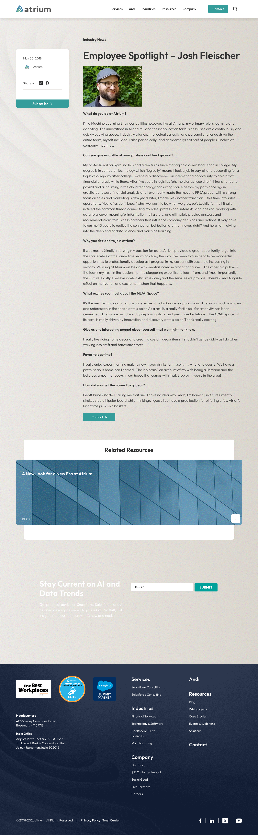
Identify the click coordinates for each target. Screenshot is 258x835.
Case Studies (198, 716)
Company (189, 9)
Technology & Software (147, 723)
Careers (137, 794)
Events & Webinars (202, 723)
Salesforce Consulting (146, 694)
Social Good (139, 779)
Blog (192, 702)
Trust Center (111, 820)
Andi (132, 9)
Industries (148, 9)
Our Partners (140, 787)
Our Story (138, 765)
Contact (218, 9)
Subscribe (42, 103)
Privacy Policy (90, 820)
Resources (169, 9)
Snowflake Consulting (146, 687)
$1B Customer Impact (146, 772)
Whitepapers (198, 709)
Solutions (195, 731)
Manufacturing (141, 743)
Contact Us (99, 417)
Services (117, 9)
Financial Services (143, 716)
